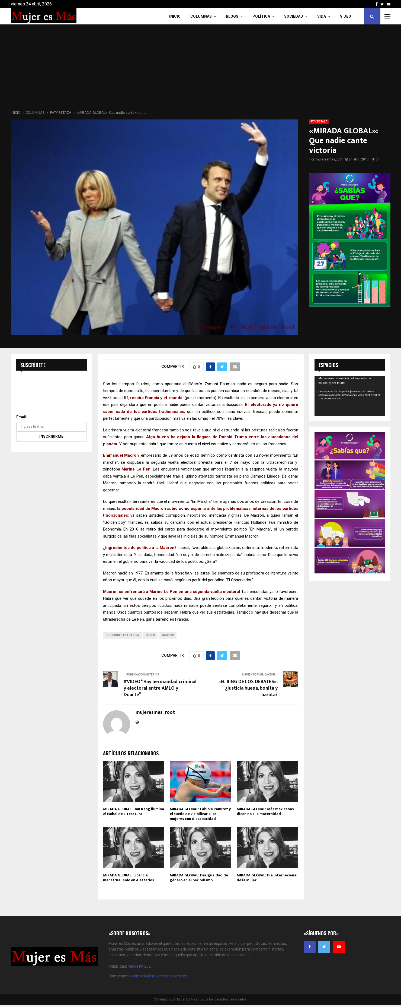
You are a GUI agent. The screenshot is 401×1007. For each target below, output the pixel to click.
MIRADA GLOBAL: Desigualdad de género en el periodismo (199, 877)
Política (261, 16)
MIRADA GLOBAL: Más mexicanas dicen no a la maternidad (265, 811)
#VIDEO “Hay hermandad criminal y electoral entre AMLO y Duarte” (160, 688)
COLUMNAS (201, 16)
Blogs (232, 16)
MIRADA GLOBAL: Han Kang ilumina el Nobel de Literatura (133, 811)
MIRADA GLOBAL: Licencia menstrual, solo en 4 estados (128, 877)
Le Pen (150, 635)
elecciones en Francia (122, 635)
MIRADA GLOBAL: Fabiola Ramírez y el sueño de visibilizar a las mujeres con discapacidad (200, 814)
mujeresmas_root (329, 159)
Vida (321, 16)
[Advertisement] (200, 69)
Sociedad (293, 16)
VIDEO (345, 16)
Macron (168, 635)
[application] (350, 396)
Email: (21, 417)
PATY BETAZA (318, 121)
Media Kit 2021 (140, 966)
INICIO (175, 16)
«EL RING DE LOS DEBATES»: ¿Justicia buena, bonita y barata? (248, 688)
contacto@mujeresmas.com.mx (159, 976)
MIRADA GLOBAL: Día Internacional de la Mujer (267, 877)
